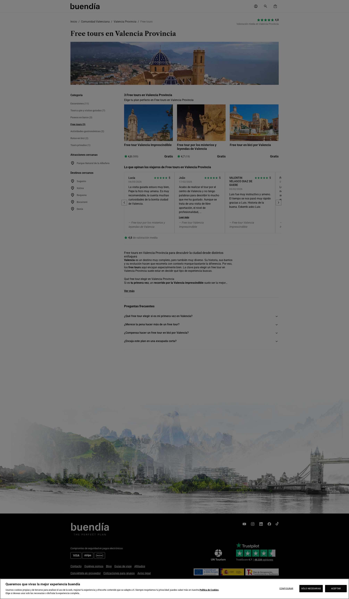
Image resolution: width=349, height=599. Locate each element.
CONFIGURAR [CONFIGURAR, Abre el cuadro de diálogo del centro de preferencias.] (286, 588)
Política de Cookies (209, 590)
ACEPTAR (336, 588)
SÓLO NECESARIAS (311, 588)
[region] (174, 589)
